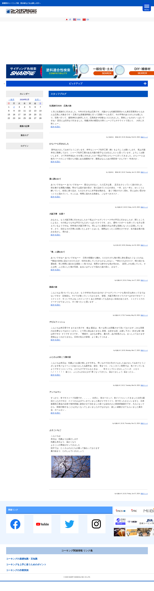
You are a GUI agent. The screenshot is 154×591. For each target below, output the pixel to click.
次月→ (38, 99)
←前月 (11, 99)
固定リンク (144, 137)
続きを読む (55, 127)
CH (86, 19)
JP (68, 19)
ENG (77, 19)
